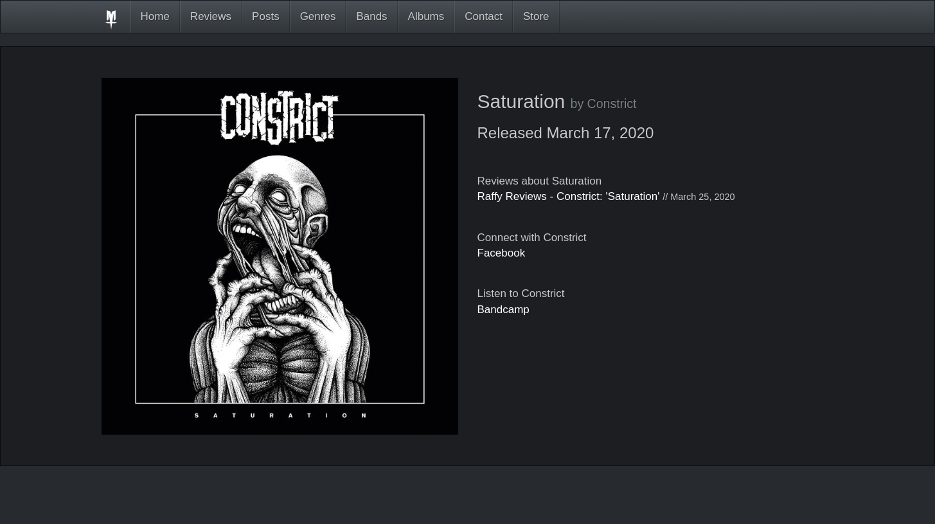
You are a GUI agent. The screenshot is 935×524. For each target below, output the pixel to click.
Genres (318, 16)
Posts (266, 16)
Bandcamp (503, 309)
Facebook (501, 253)
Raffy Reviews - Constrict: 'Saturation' (568, 196)
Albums (426, 16)
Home (155, 16)
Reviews (210, 16)
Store (536, 16)
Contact (484, 16)
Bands (371, 16)
